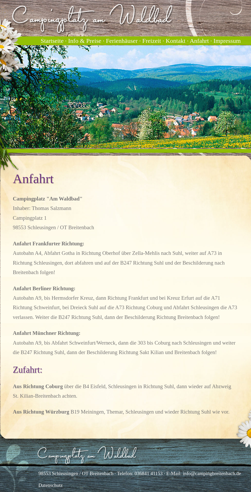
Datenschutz (50, 485)
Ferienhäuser (122, 40)
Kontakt (175, 40)
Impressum (227, 40)
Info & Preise (84, 40)
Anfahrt (199, 40)
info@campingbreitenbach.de (212, 473)
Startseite (52, 40)
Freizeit (151, 40)
